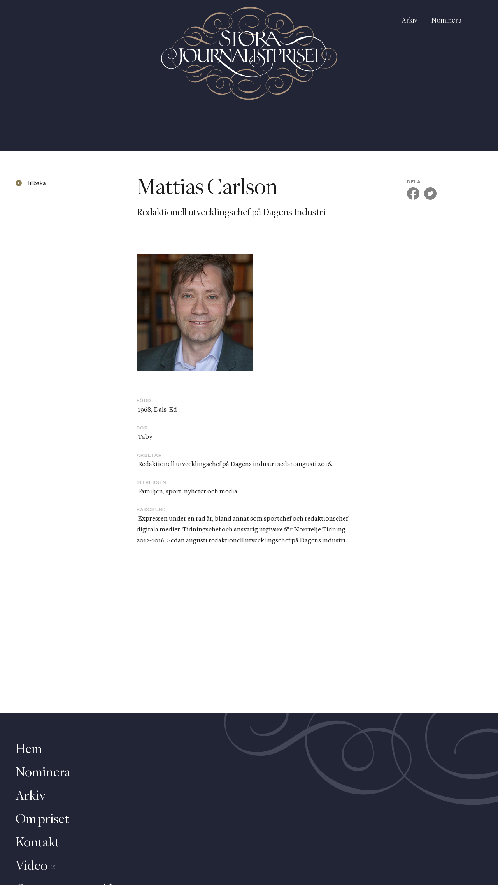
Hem (29, 749)
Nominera (446, 21)
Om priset (42, 820)
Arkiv (409, 21)
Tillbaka (36, 183)
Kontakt (38, 843)
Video (35, 866)
